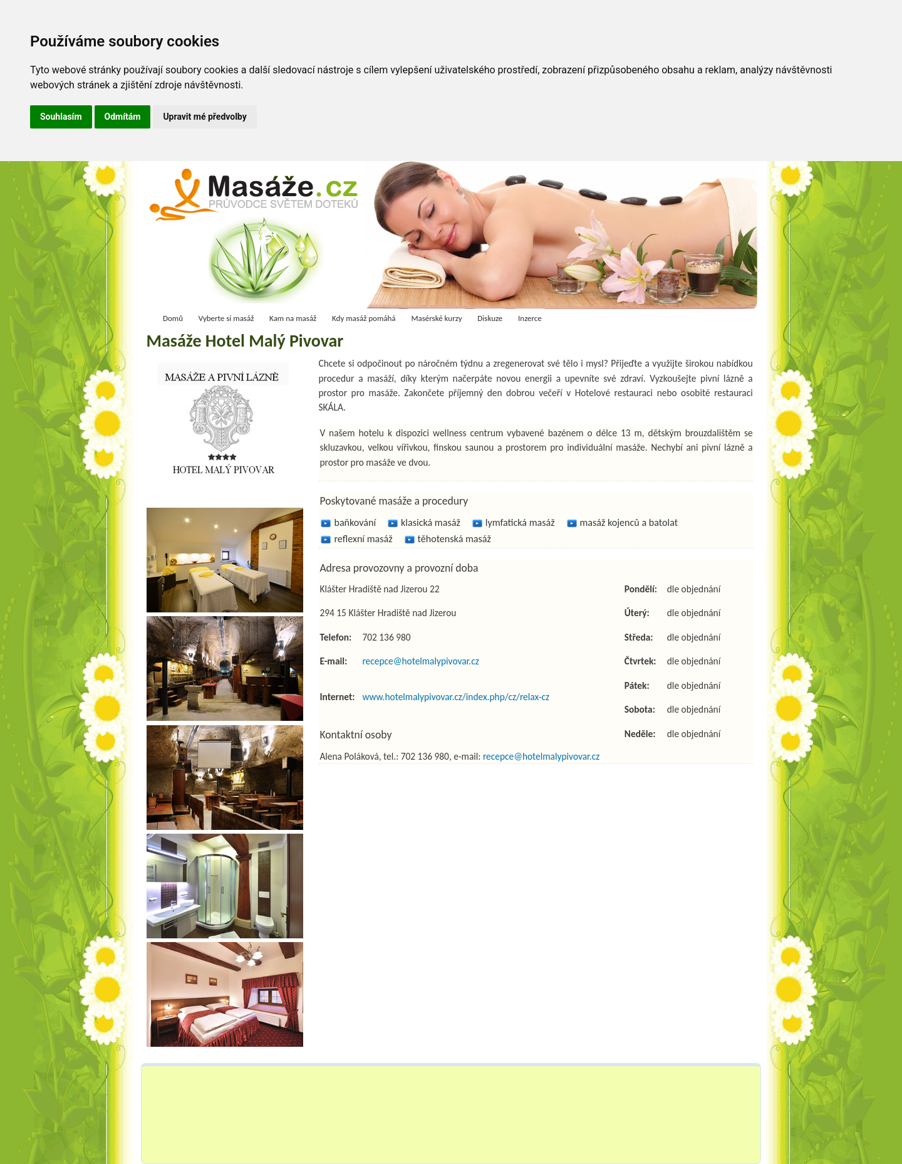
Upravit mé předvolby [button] (204, 117)
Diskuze (489, 318)
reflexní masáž (363, 539)
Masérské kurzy (436, 318)
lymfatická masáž (520, 522)
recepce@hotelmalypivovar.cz (420, 661)
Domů (173, 318)
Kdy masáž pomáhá (364, 318)
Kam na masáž (292, 318)
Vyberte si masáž (226, 318)
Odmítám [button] (123, 117)
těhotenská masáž (454, 539)
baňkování (355, 522)
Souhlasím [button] (61, 117)
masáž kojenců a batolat (629, 522)
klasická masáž (430, 522)
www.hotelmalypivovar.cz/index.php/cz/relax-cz (455, 697)
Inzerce (530, 318)
